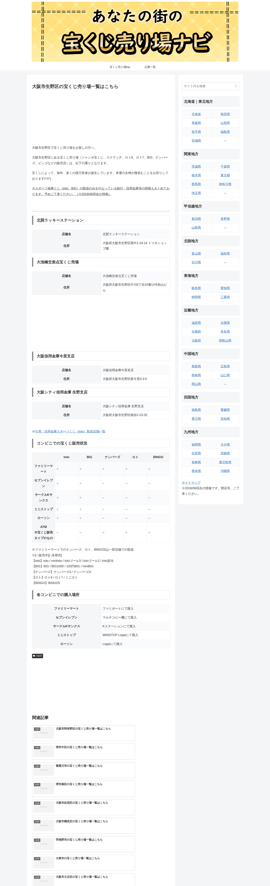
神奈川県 (225, 184)
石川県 (196, 262)
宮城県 (196, 140)
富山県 (196, 253)
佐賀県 (196, 453)
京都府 (196, 331)
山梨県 (196, 227)
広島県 (225, 366)
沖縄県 (225, 471)
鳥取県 (196, 366)
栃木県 (196, 175)
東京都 (225, 175)
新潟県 (196, 219)
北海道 (196, 114)
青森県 (196, 123)
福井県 (225, 253)
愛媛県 (225, 410)
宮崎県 (225, 453)
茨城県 (196, 166)
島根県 (196, 375)
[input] (211, 86)
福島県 (225, 132)
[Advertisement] (101, 116)
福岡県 (196, 444)
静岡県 (196, 297)
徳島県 (196, 410)
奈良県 (225, 331)
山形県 (225, 123)
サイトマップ (191, 482)
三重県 (225, 297)
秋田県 (225, 114)
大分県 (225, 444)
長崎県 (196, 462)
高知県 (225, 418)
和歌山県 (225, 340)
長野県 (225, 219)
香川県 (196, 418)
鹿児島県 (225, 462)
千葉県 (225, 166)
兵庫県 (225, 323)
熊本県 (196, 471)
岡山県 (196, 384)
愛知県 (225, 288)
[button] (236, 86)
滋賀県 (196, 323)
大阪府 (37, 656)
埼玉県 (196, 193)
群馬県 (196, 184)
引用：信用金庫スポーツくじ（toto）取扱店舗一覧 (70, 431)
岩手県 (196, 132)
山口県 (225, 375)
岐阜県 (196, 288)
